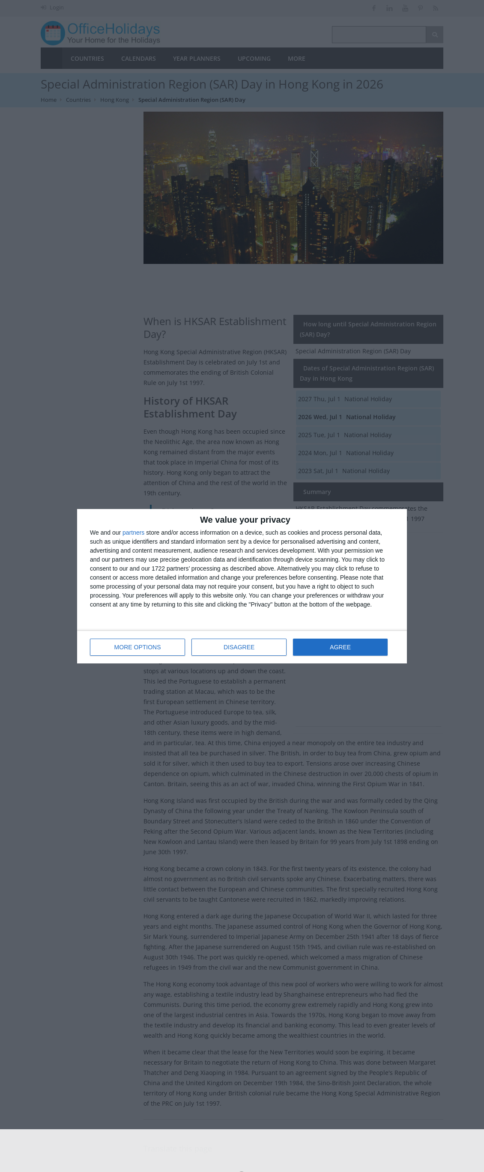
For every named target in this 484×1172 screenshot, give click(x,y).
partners (133, 533)
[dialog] (242, 586)
